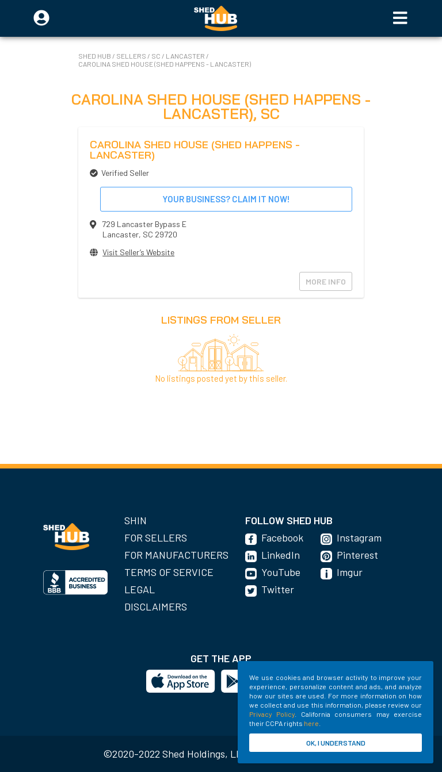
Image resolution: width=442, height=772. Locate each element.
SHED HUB (95, 56)
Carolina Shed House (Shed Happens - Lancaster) (164, 64)
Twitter (277, 589)
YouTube (280, 572)
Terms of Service (169, 572)
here (311, 723)
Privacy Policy (272, 714)
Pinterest (357, 554)
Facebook (282, 537)
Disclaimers (155, 606)
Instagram (359, 537)
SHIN (135, 520)
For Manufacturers (176, 554)
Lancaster (186, 56)
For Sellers (155, 537)
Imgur (350, 572)
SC (156, 56)
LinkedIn (280, 554)
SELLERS (131, 56)
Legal (139, 589)
